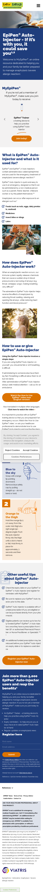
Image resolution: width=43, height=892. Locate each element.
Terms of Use (18, 796)
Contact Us (17, 798)
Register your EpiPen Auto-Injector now (21, 660)
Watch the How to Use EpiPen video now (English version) (21, 397)
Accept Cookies (30, 450)
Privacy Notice (28, 796)
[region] (21, 446)
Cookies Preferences (10, 890)
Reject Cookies (12, 450)
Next (38, 119)
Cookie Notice (7, 798)
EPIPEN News (8, 796)
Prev (5, 119)
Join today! (21, 138)
